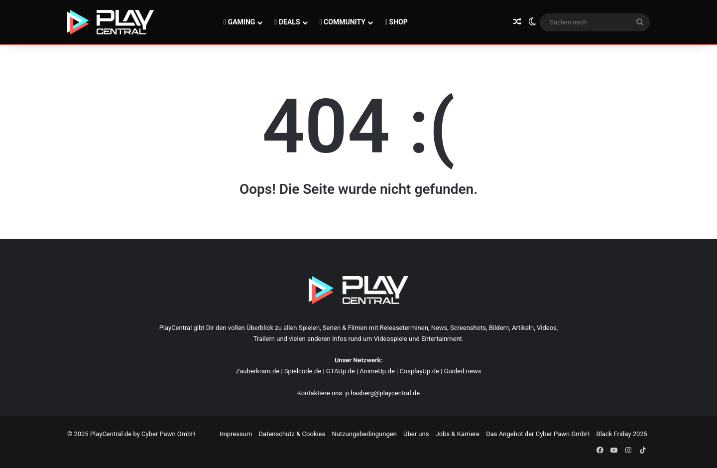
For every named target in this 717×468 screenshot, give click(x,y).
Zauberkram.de (258, 371)
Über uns (416, 434)
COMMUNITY (342, 22)
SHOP (396, 22)
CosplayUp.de (419, 371)
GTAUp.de (340, 371)
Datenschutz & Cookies (292, 434)
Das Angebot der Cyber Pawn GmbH (538, 434)
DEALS (287, 22)
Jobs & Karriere (457, 434)
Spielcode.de (302, 371)
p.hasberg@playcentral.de (382, 393)
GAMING (239, 22)
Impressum (236, 434)
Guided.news (462, 371)
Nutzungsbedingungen (364, 434)
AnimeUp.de (377, 371)
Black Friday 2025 (622, 434)
